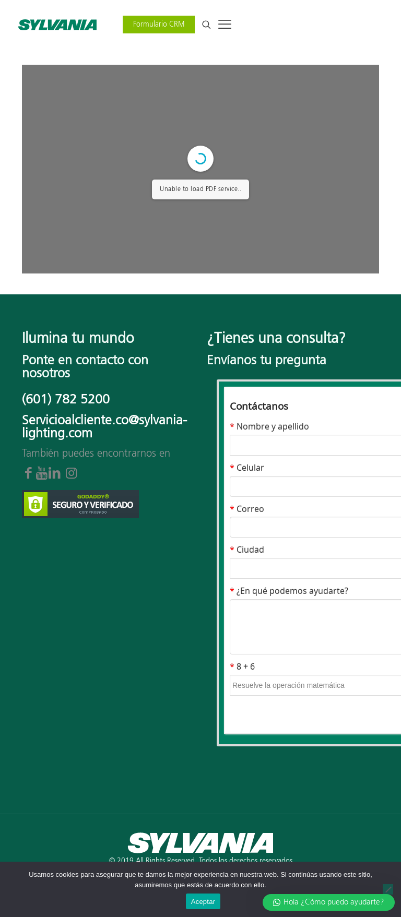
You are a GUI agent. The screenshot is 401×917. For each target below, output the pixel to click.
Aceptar (203, 902)
